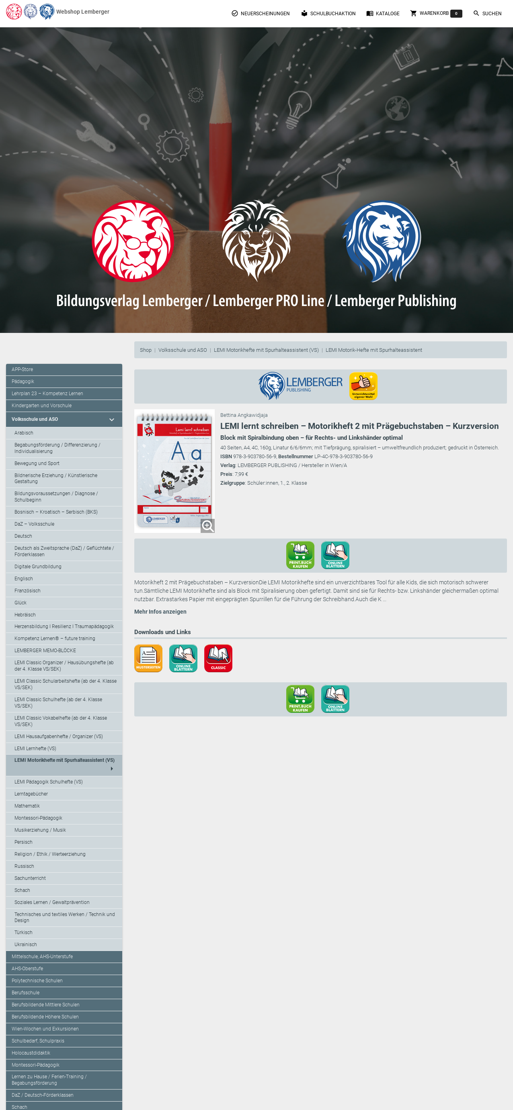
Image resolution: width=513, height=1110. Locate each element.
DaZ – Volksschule (34, 524)
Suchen (487, 13)
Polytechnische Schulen (37, 980)
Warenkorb (436, 14)
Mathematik (27, 806)
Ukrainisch (25, 944)
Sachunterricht (30, 878)
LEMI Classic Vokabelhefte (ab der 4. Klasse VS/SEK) (60, 721)
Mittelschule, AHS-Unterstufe (42, 956)
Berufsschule (25, 993)
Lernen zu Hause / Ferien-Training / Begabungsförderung (49, 1080)
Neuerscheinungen (260, 13)
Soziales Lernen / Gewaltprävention (52, 902)
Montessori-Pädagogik (38, 818)
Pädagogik (23, 381)
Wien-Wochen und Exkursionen (45, 1029)
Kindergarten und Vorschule (42, 405)
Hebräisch (25, 615)
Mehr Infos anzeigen (160, 611)
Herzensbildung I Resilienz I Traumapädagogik (64, 626)
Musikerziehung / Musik (40, 830)
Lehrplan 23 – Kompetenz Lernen (47, 393)
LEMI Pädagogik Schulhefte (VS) (48, 782)
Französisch (27, 591)
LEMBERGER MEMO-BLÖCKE (45, 650)
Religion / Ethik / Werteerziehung (50, 854)
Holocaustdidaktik (31, 1053)
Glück (20, 603)
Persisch (23, 842)
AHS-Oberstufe (27, 968)
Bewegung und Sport (37, 463)
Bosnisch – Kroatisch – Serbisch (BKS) (56, 512)
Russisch (24, 866)
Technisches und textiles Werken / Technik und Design (64, 918)
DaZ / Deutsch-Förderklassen (43, 1095)
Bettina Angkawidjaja (244, 415)
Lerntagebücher (31, 794)
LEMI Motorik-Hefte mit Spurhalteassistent (374, 350)
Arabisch (23, 433)
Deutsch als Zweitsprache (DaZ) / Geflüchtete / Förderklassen (64, 551)
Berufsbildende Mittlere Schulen (46, 1005)
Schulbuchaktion (328, 13)
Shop (146, 350)
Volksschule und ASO (182, 350)
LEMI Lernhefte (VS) (35, 748)
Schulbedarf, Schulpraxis (38, 1041)
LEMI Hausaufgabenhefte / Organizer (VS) (58, 736)
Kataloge (383, 13)
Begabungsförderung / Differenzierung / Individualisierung (57, 448)
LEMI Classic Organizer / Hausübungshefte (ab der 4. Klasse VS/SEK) (64, 666)
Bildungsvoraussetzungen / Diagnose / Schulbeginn (56, 497)
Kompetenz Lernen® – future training (54, 638)
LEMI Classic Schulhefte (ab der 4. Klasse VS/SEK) (58, 703)
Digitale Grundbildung (38, 566)
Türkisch (23, 932)
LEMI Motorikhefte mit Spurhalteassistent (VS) (266, 350)
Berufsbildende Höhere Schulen (45, 1017)
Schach (22, 890)
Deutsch (23, 536)
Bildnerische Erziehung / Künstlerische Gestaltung (55, 479)
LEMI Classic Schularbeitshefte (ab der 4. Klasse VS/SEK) (65, 684)
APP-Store (22, 369)
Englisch (23, 579)
